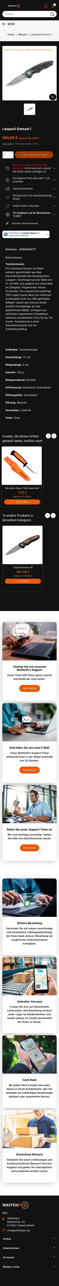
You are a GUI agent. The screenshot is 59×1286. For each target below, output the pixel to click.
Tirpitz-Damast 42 (23, 567)
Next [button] (53, 515)
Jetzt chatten (29, 688)
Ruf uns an (29, 847)
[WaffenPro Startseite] (15, 1204)
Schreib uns (29, 769)
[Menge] (6, 155)
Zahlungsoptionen (19, 189)
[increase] (12, 153)
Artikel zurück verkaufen (22, 206)
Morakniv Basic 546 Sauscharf (22, 488)
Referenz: (11, 249)
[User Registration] (45, 5)
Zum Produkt (22, 502)
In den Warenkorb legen (34, 154)
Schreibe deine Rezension (22, 223)
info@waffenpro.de (18, 1230)
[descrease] (12, 156)
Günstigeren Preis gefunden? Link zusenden (28, 180)
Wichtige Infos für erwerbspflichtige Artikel (29, 197)
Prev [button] (47, 515)
